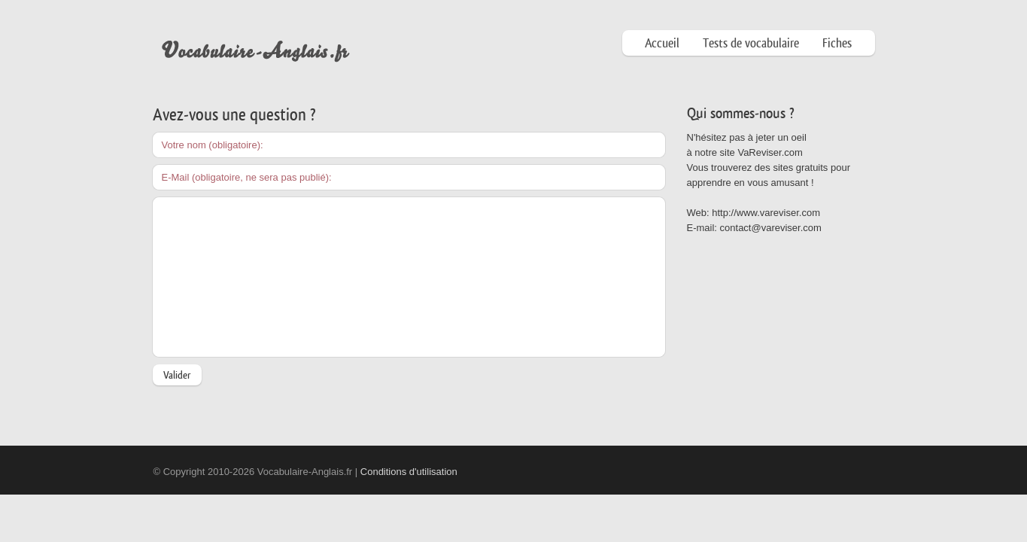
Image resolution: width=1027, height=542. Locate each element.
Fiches (837, 43)
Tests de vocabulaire (751, 43)
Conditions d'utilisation (408, 471)
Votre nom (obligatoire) (211, 145)
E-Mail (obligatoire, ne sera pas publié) (246, 177)
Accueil (662, 43)
